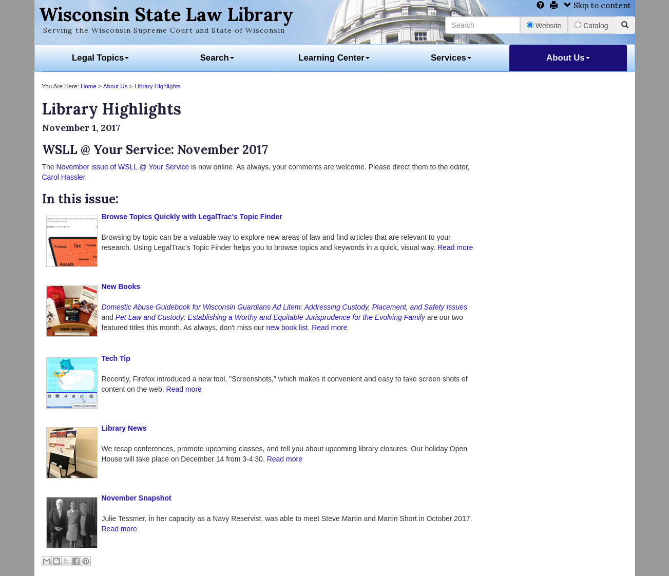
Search (217, 58)
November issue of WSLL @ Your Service (122, 167)
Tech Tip (116, 358)
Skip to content (597, 5)
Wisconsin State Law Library (166, 14)
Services (451, 58)
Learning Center (334, 58)
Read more (455, 247)
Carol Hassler (63, 177)
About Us (568, 58)
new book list (287, 327)
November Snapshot (136, 498)
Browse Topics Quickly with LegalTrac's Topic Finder (192, 217)
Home (89, 86)
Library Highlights (158, 86)
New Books (121, 286)
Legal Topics (100, 58)
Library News (124, 428)
